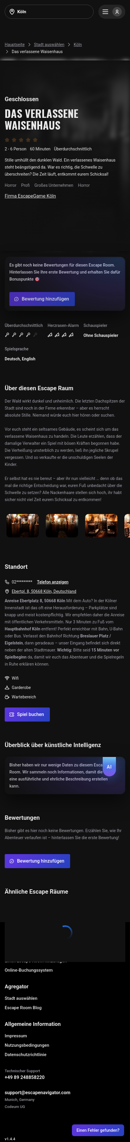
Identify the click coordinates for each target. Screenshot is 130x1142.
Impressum (16, 1036)
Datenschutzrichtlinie (25, 1054)
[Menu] (111, 12)
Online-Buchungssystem (29, 970)
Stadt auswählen (21, 998)
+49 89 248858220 (25, 1077)
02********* (22, 582)
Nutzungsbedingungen (27, 1045)
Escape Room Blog (23, 1007)
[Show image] (22, 526)
